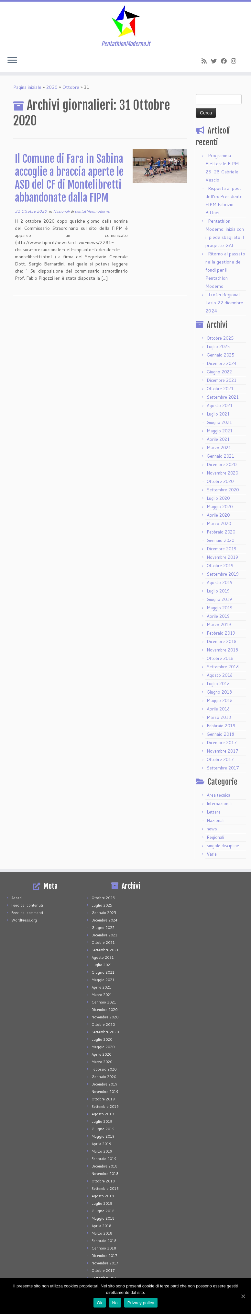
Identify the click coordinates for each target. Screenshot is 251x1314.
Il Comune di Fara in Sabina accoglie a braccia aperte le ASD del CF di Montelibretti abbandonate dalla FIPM (69, 178)
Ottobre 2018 (220, 658)
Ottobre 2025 (220, 338)
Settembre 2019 (223, 574)
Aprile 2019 (218, 616)
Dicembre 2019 (221, 549)
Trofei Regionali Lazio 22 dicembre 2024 (224, 302)
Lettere (214, 812)
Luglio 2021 (218, 414)
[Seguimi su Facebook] (226, 61)
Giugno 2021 (219, 422)
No (115, 1302)
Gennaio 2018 (220, 734)
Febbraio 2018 (221, 726)
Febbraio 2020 (221, 532)
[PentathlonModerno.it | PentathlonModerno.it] (125, 21)
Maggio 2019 (220, 608)
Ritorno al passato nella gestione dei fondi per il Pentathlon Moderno (225, 270)
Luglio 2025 (218, 346)
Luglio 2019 (218, 591)
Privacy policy (140, 1302)
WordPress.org (24, 920)
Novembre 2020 (222, 473)
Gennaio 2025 (220, 355)
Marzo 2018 (219, 717)
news (212, 829)
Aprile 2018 (218, 709)
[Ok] (243, 1296)
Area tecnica (218, 795)
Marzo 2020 (219, 523)
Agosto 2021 (220, 405)
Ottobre (70, 87)
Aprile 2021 (218, 439)
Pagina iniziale (27, 87)
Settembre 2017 (223, 768)
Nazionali (62, 211)
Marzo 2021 (219, 448)
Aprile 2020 (218, 515)
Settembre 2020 (223, 490)
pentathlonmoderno (92, 211)
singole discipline (223, 846)
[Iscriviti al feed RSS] (206, 61)
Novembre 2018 (222, 650)
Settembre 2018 (223, 667)
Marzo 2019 (219, 625)
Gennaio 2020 (220, 540)
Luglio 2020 (218, 498)
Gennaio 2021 (220, 456)
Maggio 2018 (220, 700)
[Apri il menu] (12, 60)
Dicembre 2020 (221, 464)
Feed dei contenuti (27, 905)
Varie (212, 854)
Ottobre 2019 (220, 566)
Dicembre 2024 (221, 363)
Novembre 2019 (222, 557)
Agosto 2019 (220, 582)
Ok (99, 1302)
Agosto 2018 (220, 675)
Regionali (215, 837)
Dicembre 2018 (221, 641)
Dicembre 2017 (221, 742)
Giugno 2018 (219, 692)
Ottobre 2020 (220, 481)
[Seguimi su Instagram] (235, 61)
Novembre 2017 (222, 751)
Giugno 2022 (219, 372)
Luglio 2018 (218, 683)
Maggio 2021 (220, 431)
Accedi (17, 897)
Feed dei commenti (27, 912)
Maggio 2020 (220, 507)
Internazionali (220, 803)
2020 (52, 87)
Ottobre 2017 (220, 759)
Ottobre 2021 (220, 389)
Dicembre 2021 (221, 380)
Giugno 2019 (219, 599)
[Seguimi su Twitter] (216, 61)
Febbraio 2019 (221, 633)
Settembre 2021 (223, 397)
